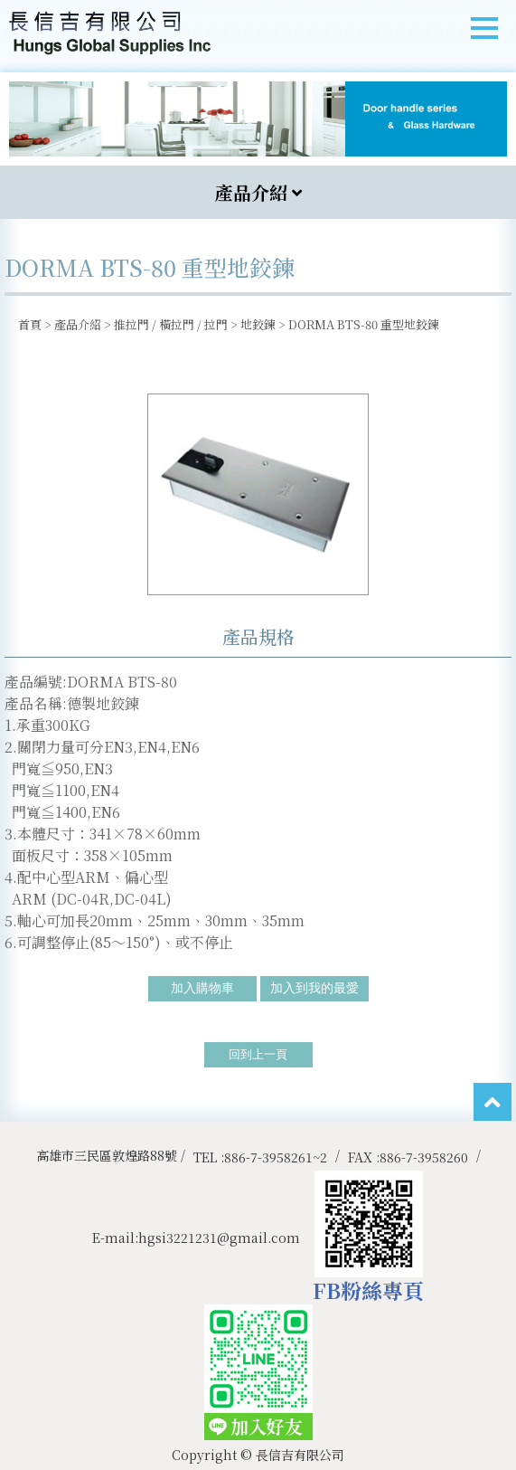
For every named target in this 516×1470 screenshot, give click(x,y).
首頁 (30, 324)
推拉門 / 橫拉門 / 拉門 (171, 324)
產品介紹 (77, 324)
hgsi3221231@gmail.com (219, 1237)
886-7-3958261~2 (275, 1157)
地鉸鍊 (258, 324)
